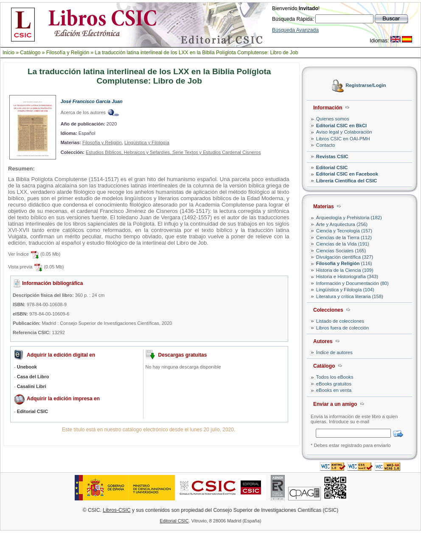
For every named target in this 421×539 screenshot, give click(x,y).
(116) (344, 263)
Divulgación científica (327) (344, 257)
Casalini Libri (31, 386)
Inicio (8, 53)
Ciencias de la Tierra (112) (344, 237)
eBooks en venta (333, 390)
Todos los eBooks (335, 377)
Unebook (27, 366)
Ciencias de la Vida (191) (342, 243)
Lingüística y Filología (146, 142)
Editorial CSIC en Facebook (347, 173)
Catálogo (30, 53)
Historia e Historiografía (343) (347, 276)
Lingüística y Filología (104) (345, 289)
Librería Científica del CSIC (346, 180)
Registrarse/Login (365, 85)
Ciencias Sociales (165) (341, 250)
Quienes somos (332, 118)
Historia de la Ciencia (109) (344, 270)
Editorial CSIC (332, 167)
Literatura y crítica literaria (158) (349, 296)
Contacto (325, 145)
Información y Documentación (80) (352, 283)
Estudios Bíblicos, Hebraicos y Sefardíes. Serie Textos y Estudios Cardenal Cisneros (173, 152)
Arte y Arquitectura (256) (342, 224)
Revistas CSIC (332, 156)
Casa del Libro (33, 376)
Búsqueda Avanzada (295, 30)
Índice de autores (334, 352)
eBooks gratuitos (333, 383)
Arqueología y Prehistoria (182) (349, 217)
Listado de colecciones (340, 321)
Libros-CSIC (116, 510)
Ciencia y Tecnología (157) (344, 230)
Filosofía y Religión (67, 53)
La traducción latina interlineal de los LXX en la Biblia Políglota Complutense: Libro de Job (196, 53)
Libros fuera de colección (342, 327)
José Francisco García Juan (92, 101)
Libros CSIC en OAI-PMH (343, 138)
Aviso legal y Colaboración (344, 131)
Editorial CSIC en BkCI (341, 125)
